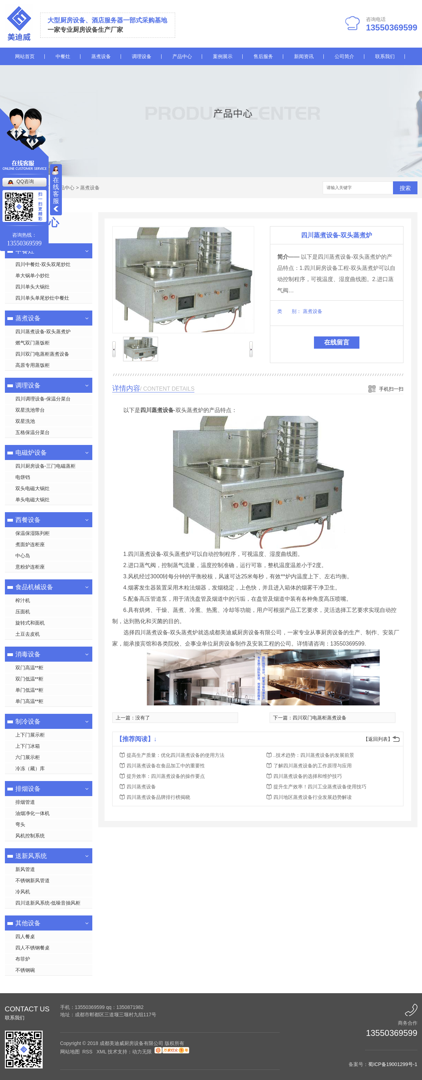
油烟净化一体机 (32, 813)
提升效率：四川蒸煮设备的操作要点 (166, 776)
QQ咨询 (25, 181)
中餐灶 (63, 56)
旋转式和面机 (30, 623)
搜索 (405, 188)
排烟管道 (25, 802)
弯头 (20, 824)
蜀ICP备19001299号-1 (392, 1064)
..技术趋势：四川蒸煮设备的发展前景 (314, 755)
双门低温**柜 (29, 679)
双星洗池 (25, 421)
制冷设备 (28, 721)
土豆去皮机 (27, 634)
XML (102, 1051)
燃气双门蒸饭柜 (32, 343)
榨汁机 (22, 600)
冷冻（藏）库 (30, 768)
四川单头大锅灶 (32, 287)
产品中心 (182, 56)
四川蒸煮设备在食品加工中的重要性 (166, 765)
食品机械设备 (34, 587)
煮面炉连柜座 (30, 544)
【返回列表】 (378, 739)
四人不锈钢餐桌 (32, 947)
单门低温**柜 (29, 690)
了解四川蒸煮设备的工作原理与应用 (312, 765)
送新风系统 (31, 855)
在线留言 (336, 342)
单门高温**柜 (29, 701)
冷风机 (22, 891)
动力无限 (142, 1051)
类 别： (289, 311)
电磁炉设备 (31, 452)
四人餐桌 (25, 936)
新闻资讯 (304, 56)
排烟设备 (28, 788)
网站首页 (25, 56)
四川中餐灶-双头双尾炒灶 (43, 264)
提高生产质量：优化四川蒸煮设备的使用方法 (175, 755)
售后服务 (263, 56)
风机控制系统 (30, 835)
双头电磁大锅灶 (32, 488)
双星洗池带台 (30, 410)
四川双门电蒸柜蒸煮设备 (42, 354)
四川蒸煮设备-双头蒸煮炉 (43, 331)
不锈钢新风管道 (32, 880)
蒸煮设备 (101, 56)
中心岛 (22, 555)
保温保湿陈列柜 (32, 533)
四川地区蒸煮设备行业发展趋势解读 (312, 797)
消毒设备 (28, 654)
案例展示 (223, 56)
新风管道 (25, 869)
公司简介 (344, 56)
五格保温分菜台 (32, 432)
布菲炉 (22, 959)
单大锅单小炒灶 (32, 275)
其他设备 (28, 923)
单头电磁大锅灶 (32, 499)
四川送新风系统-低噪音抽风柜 (48, 903)
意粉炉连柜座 (30, 567)
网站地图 (70, 1051)
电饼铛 (22, 477)
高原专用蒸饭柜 (32, 365)
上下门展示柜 (30, 735)
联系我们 (385, 56)
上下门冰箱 (27, 746)
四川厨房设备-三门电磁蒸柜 (45, 466)
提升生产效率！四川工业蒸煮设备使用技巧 (319, 786)
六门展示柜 (27, 757)
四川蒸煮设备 (141, 786)
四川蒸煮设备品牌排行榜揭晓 (158, 797)
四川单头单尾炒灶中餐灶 (42, 298)
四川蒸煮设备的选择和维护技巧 (307, 776)
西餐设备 (28, 519)
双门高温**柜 (29, 667)
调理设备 (141, 56)
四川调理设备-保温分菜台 (43, 399)
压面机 (22, 611)
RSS (88, 1051)
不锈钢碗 (25, 970)
